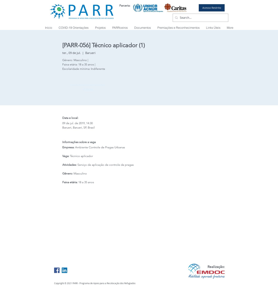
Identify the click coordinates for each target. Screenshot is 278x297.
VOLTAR (88, 89)
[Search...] (200, 18)
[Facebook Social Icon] (57, 270)
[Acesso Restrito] (212, 7)
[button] (178, 27)
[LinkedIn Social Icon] (64, 270)
